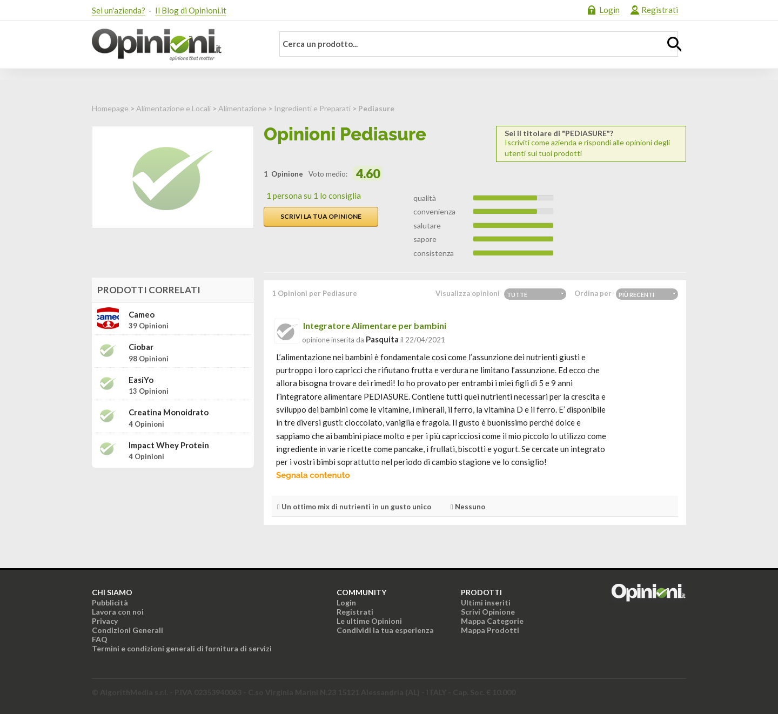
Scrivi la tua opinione (320, 216)
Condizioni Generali (127, 630)
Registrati (659, 10)
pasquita (382, 339)
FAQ (100, 639)
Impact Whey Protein (169, 445)
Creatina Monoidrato (169, 412)
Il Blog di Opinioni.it (190, 10)
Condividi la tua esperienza (385, 630)
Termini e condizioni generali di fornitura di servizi (182, 648)
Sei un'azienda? (118, 10)
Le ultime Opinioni (369, 620)
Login (609, 10)
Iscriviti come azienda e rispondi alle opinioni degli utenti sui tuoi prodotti (591, 143)
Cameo (142, 314)
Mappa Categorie (492, 620)
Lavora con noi (118, 611)
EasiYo (141, 380)
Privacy (105, 620)
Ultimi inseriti (486, 602)
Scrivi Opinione (488, 611)
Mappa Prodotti (490, 630)
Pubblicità (110, 602)
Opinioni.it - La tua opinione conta (175, 45)
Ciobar (141, 347)
